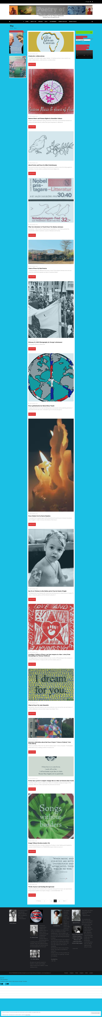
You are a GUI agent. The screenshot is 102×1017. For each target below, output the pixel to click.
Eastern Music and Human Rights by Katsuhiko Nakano (45, 118)
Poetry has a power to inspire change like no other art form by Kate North (51, 780)
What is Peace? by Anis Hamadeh (38, 705)
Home (27, 21)
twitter (86, 972)
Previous (39, 900)
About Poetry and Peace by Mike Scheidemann (42, 165)
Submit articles (63, 21)
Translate (85, 41)
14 (59, 901)
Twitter (76, 972)
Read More (32, 64)
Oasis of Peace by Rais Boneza (37, 268)
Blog (46, 21)
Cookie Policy (27, 1014)
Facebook (66, 972)
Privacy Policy (73, 21)
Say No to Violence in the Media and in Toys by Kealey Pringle (47, 591)
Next (64, 900)
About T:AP (33, 21)
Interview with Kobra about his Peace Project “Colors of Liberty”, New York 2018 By (49, 743)
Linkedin (91, 972)
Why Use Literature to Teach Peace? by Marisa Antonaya (45, 227)
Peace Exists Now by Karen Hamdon (39, 516)
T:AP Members (53, 21)
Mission (40, 21)
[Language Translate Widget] (83, 40)
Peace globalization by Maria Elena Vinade (41, 406)
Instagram (72, 972)
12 (51, 901)
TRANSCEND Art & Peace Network (51, 15)
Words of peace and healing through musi (41, 886)
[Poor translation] (7, 984)
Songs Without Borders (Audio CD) (39, 843)
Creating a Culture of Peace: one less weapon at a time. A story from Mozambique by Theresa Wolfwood (49, 655)
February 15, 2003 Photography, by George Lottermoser (45, 342)
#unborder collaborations (36, 56)
